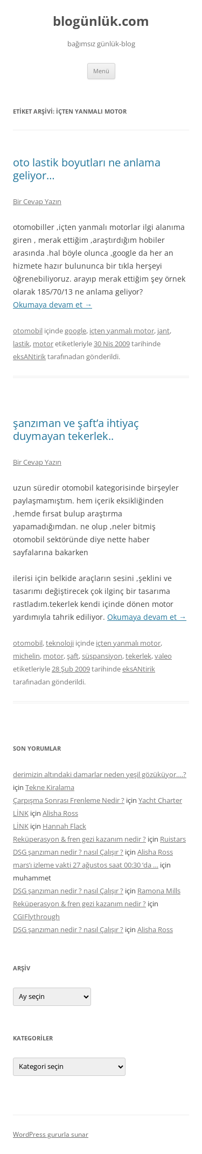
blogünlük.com (101, 21)
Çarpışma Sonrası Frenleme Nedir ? (68, 800)
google (75, 330)
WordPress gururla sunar (50, 1134)
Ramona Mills (158, 891)
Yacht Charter (160, 800)
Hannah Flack (64, 826)
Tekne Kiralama (49, 787)
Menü (101, 71)
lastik (21, 343)
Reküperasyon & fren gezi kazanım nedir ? (79, 839)
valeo (163, 656)
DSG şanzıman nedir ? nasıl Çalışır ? (68, 852)
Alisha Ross (60, 813)
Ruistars (173, 839)
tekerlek (138, 656)
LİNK (21, 813)
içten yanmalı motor (121, 330)
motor (43, 343)
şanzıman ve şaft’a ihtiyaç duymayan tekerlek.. (76, 429)
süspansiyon (102, 656)
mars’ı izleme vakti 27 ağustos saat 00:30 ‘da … (85, 865)
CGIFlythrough (36, 916)
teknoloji (60, 643)
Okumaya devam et (52, 304)
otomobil (28, 330)
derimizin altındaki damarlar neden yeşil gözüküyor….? (99, 774)
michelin (26, 656)
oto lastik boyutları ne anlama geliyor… (87, 169)
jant (163, 330)
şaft (73, 656)
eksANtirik (29, 356)
